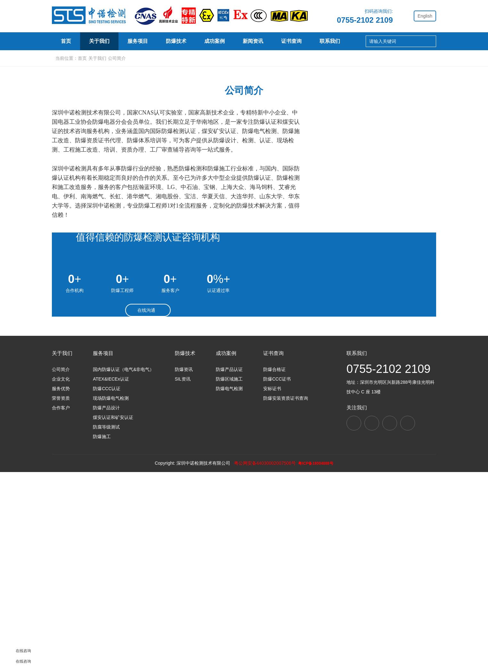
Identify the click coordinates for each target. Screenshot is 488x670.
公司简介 (90, 192)
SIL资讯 (183, 576)
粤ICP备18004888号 (318, 661)
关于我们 (99, 41)
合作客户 (397, 192)
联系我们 (330, 41)
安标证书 (272, 585)
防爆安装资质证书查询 (285, 595)
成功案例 (214, 41)
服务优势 (244, 192)
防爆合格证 (274, 566)
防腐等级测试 (106, 624)
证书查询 (291, 41)
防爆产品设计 (106, 605)
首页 (66, 41)
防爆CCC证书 (277, 576)
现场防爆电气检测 (111, 595)
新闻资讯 (253, 41)
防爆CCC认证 (106, 585)
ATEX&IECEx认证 (111, 576)
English (425, 16)
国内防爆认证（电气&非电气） (123, 566)
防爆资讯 (184, 566)
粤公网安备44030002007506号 (264, 661)
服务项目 (137, 41)
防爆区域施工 (229, 576)
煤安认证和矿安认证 (113, 614)
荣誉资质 (321, 192)
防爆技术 (176, 41)
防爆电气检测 (229, 585)
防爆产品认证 (229, 566)
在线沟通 (148, 485)
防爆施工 (102, 633)
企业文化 (167, 192)
